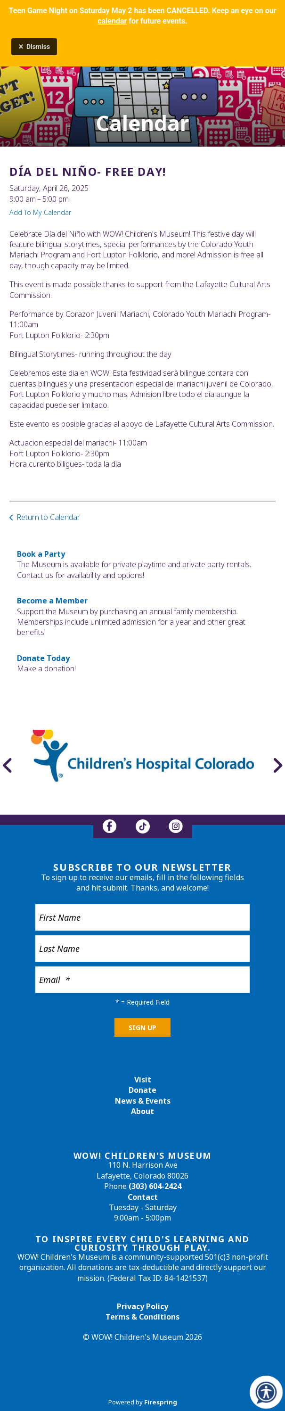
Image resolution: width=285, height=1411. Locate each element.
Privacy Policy (142, 1306)
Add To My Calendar (40, 212)
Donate (142, 1090)
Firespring (160, 1402)
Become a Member (52, 600)
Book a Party (41, 554)
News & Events (143, 1101)
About (142, 1111)
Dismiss (34, 46)
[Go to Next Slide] (277, 765)
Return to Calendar (48, 517)
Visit (142, 1079)
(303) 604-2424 (155, 1186)
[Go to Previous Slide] (7, 765)
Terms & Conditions (142, 1317)
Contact (143, 1197)
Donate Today (43, 658)
